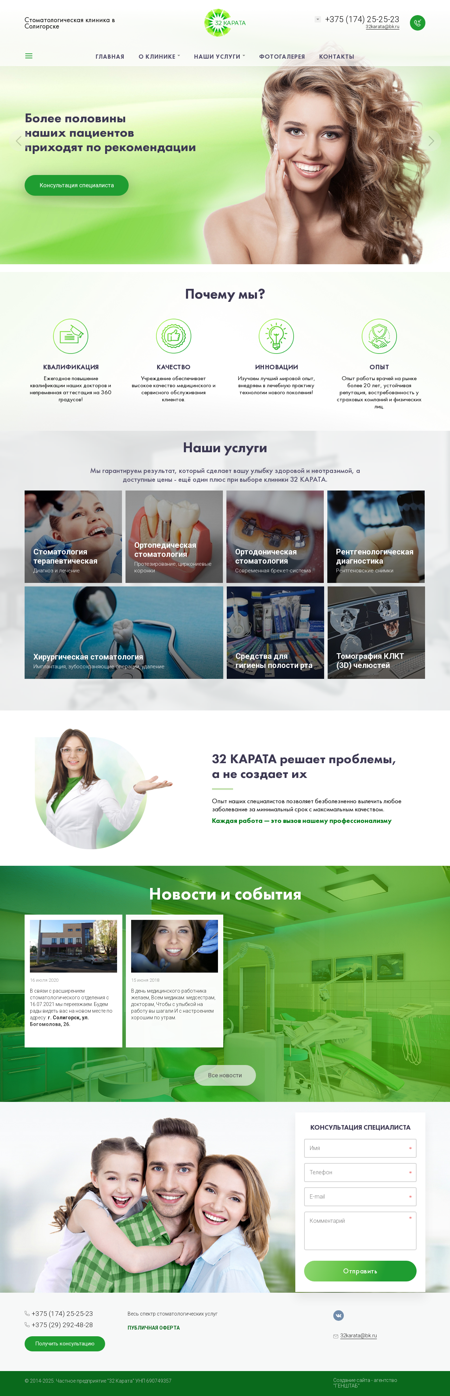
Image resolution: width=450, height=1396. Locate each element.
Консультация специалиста (77, 185)
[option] (225, 136)
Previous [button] (19, 140)
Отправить (360, 1270)
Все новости (225, 1075)
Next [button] (430, 140)
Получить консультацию (65, 1343)
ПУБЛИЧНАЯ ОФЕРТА (154, 1328)
